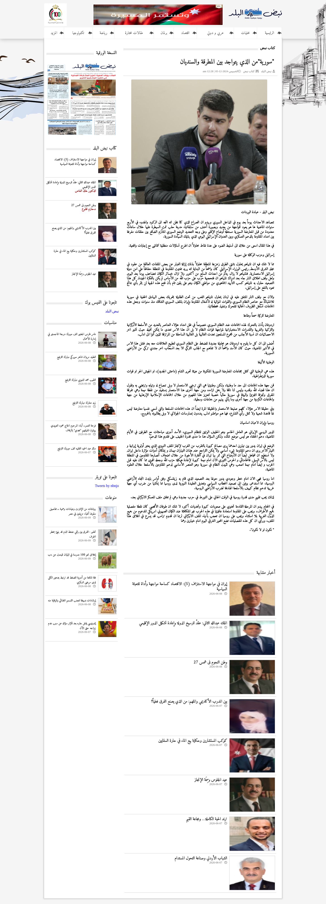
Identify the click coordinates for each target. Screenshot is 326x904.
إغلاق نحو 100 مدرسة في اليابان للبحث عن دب (72, 554)
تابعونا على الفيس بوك (101, 303)
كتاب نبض (248, 71)
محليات (245, 33)
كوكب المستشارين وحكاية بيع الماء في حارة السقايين (192, 740)
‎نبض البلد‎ (112, 311)
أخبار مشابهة (265, 573)
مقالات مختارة (134, 33)
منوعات (111, 498)
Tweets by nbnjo (107, 486)
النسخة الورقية (106, 53)
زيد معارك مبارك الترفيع (84, 402)
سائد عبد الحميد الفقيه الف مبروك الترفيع (77, 448)
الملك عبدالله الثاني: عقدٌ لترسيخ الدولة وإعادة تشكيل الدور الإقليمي (183, 623)
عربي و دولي (215, 33)
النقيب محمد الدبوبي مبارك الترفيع (80, 380)
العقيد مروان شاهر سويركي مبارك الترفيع (76, 357)
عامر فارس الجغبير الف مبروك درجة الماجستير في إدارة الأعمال (72, 337)
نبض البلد (266, 71)
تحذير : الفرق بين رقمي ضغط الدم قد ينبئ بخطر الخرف (73, 534)
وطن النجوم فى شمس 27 (210, 662)
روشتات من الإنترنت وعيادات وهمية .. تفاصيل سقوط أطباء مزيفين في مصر (73, 511)
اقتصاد (185, 33)
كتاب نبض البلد (105, 148)
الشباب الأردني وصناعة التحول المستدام (201, 858)
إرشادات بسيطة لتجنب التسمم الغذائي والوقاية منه (72, 600)
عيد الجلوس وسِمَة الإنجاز (210, 779)
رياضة (103, 33)
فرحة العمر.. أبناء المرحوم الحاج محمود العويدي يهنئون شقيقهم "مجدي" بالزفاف (73, 428)
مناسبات (110, 323)
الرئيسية (269, 33)
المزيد (54, 33)
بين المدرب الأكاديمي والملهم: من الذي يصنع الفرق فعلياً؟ (189, 701)
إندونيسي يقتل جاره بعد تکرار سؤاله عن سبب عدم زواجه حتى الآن (72, 626)
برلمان (164, 33)
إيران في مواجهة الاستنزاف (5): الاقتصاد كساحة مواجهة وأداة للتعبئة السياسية (179, 587)
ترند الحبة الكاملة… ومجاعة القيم (206, 819)
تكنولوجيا (78, 33)
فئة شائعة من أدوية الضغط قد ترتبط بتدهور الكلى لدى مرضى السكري (72, 580)
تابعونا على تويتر (106, 477)
